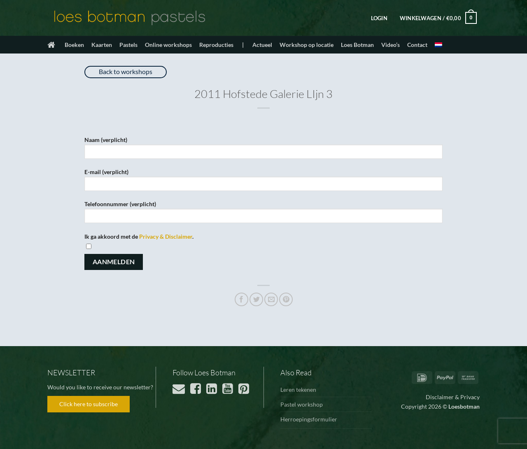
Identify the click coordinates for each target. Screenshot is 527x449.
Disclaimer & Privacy (453, 396)
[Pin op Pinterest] (286, 299)
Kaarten (101, 44)
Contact (417, 44)
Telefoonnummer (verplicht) (263, 214)
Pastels (128, 44)
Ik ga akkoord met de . (263, 237)
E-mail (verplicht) (263, 182)
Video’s (390, 44)
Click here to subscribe (88, 403)
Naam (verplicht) (263, 150)
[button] (379, 18)
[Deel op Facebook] (241, 299)
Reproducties (216, 44)
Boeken (74, 44)
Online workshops (168, 44)
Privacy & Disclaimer (165, 236)
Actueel (262, 44)
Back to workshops (125, 71)
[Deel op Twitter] (256, 299)
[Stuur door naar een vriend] (271, 299)
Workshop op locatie (306, 44)
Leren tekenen (298, 389)
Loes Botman (357, 44)
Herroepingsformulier (308, 419)
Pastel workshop (301, 404)
